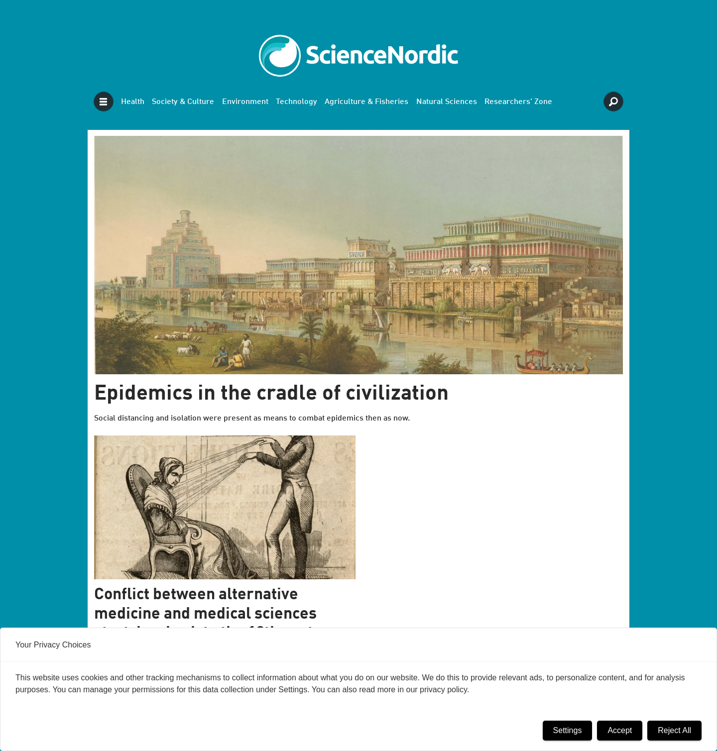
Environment (245, 102)
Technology (296, 102)
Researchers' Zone (518, 102)
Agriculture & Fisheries (366, 102)
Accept (619, 730)
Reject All (674, 730)
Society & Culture (183, 102)
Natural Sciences (446, 102)
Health (132, 102)
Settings (567, 730)
